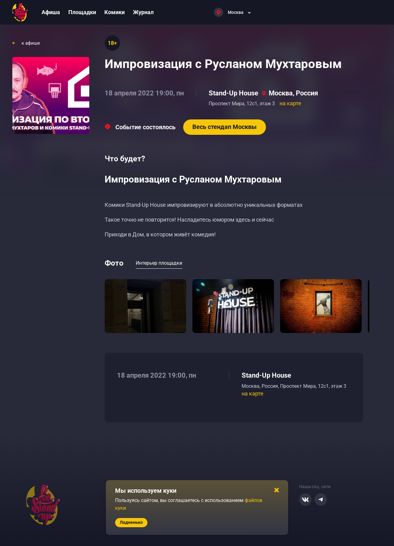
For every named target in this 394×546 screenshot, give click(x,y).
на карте (290, 103)
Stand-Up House (233, 93)
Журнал (143, 12)
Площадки (82, 12)
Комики (114, 12)
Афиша (51, 12)
